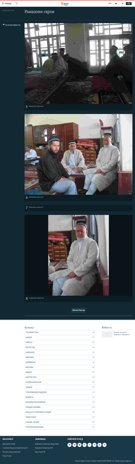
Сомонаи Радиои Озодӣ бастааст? (15, 448)
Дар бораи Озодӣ (9, 444)
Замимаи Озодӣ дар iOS (44, 448)
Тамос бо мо (7, 456)
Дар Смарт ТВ (40, 452)
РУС (110, 3)
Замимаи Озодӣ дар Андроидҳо (47, 444)
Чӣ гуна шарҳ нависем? (11, 452)
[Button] (11, 25)
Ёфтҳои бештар (78, 310)
